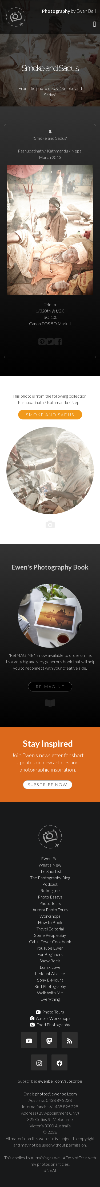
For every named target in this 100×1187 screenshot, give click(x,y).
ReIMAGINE (50, 686)
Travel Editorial (50, 928)
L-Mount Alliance (50, 973)
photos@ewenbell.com (56, 1093)
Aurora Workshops (50, 1018)
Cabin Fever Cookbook (50, 941)
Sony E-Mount (50, 979)
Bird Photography (50, 986)
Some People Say (50, 935)
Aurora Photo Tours (50, 909)
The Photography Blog (50, 877)
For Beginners (50, 954)
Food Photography (50, 1024)
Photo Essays (50, 896)
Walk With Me (50, 992)
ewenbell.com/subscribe (60, 1080)
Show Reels (50, 960)
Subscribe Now (47, 784)
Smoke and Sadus (50, 414)
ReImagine (50, 890)
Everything (50, 998)
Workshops (50, 915)
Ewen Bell (50, 858)
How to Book (50, 922)
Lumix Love (50, 967)
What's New (50, 864)
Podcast (50, 884)
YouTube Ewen (50, 947)
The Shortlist (50, 871)
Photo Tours (50, 903)
